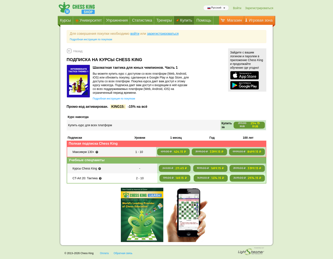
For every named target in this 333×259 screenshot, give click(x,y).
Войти (237, 8)
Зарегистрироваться (259, 8)
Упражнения (117, 20)
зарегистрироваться (163, 33)
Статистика (142, 20)
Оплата (104, 253)
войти (134, 33)
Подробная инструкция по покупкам (91, 39)
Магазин (231, 20)
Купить (184, 20)
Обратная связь (123, 253)
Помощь (203, 20)
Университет (88, 20)
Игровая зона (259, 20)
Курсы (65, 20)
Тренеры (164, 20)
